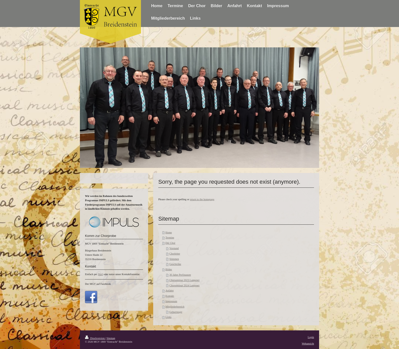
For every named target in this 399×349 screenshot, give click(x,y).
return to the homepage (202, 199)
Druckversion (95, 338)
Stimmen (174, 259)
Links (168, 317)
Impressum (171, 301)
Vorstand (174, 248)
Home (168, 232)
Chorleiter (174, 253)
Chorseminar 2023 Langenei (184, 280)
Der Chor (170, 242)
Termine (169, 237)
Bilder (168, 269)
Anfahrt (169, 290)
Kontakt (169, 295)
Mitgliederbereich (174, 306)
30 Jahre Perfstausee (180, 274)
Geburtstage (175, 312)
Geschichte (175, 264)
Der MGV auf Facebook (98, 284)
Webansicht (308, 343)
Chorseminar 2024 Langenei (184, 285)
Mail (100, 274)
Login (311, 337)
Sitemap (110, 338)
